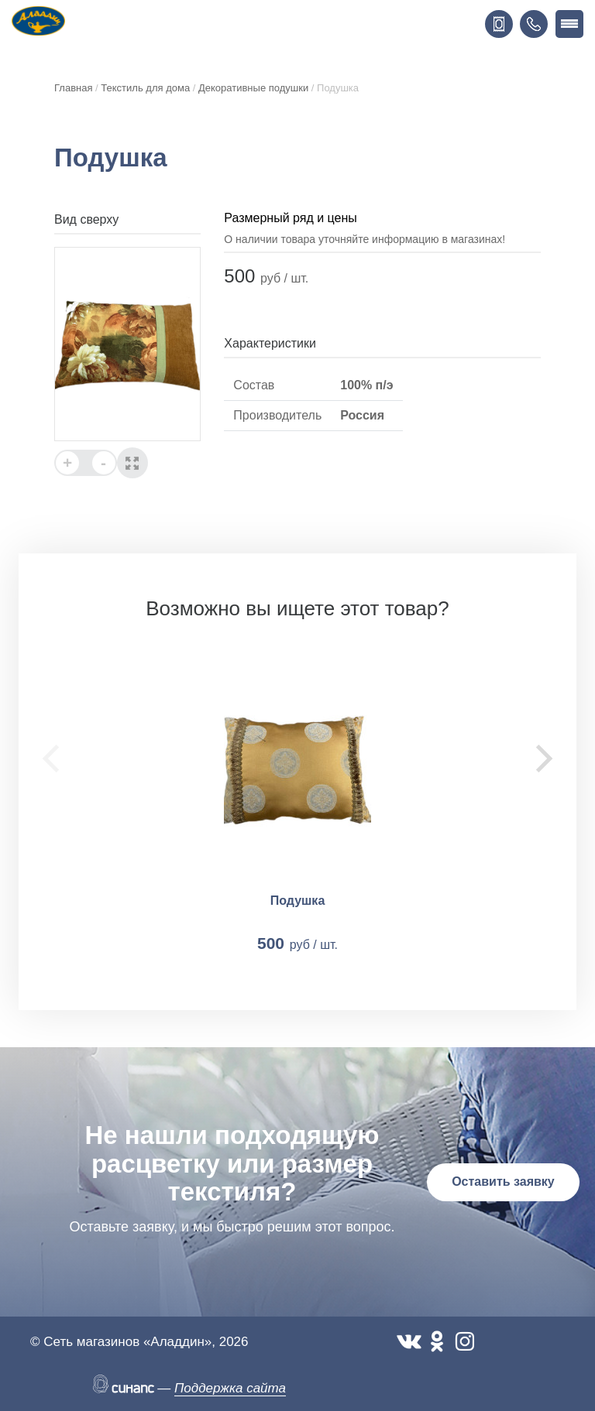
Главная (73, 88)
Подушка (297, 900)
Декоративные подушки (253, 88)
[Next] (541, 758)
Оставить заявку (503, 1181)
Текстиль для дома (145, 88)
